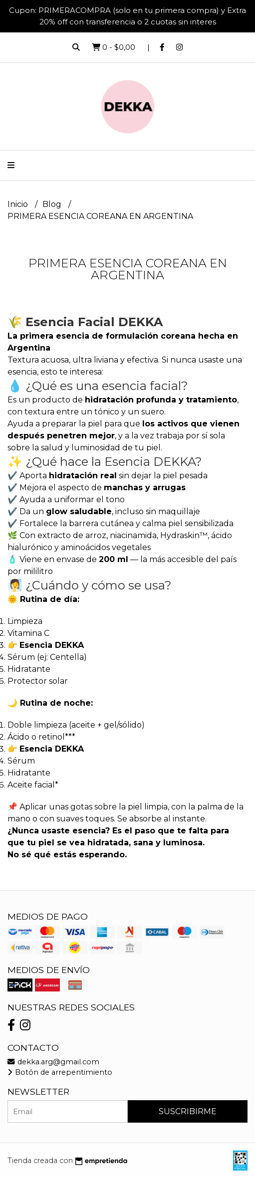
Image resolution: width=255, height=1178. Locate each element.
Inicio (18, 204)
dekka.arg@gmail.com (53, 1061)
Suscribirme (188, 1111)
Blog (52, 204)
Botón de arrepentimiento (59, 1072)
